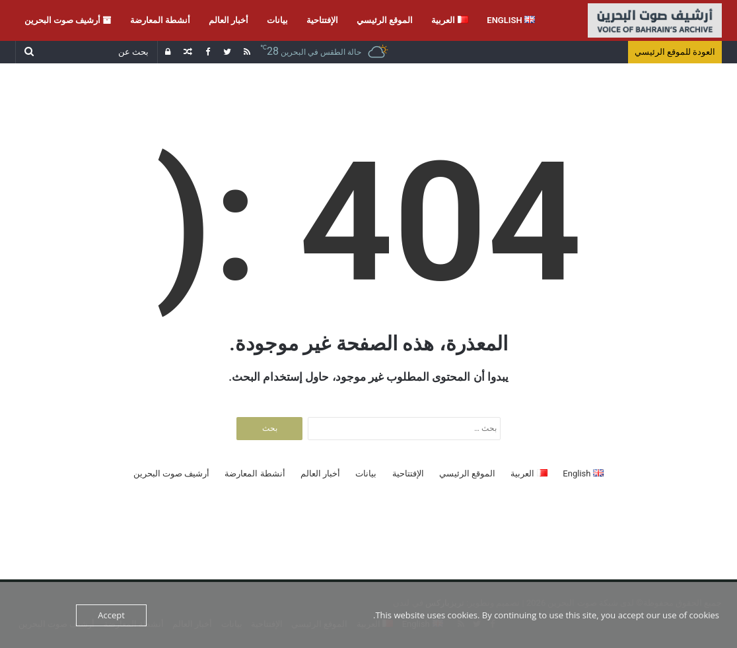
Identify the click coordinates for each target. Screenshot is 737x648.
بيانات (277, 20)
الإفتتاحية (322, 20)
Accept (111, 615)
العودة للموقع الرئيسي (675, 52)
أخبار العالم (228, 20)
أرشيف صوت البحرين (68, 20)
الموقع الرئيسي (385, 20)
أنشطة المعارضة (160, 20)
